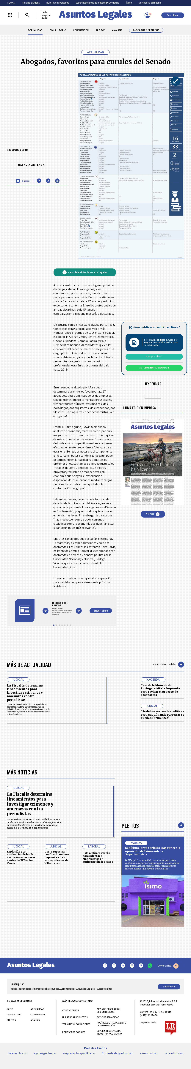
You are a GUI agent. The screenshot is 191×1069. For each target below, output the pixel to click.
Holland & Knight (31, 2)
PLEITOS (100, 30)
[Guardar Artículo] (23, 180)
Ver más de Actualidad (168, 665)
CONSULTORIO (57, 30)
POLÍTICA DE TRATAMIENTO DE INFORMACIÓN (111, 1024)
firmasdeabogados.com (117, 1053)
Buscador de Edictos (146, 30)
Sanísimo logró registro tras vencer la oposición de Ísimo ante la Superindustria (152, 851)
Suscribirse (173, 15)
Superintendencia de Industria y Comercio (97, 2)
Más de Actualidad (29, 664)
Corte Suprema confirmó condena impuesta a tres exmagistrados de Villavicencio (57, 857)
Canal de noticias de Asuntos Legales (84, 272)
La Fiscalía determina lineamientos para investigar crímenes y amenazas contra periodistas (25, 693)
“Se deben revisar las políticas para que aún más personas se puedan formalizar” (162, 714)
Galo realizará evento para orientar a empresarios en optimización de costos (97, 858)
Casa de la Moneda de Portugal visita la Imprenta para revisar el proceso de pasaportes (160, 690)
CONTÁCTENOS (70, 1010)
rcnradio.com (174, 1053)
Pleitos (130, 825)
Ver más (152, 514)
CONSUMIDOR (81, 30)
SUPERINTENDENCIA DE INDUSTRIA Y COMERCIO (109, 1032)
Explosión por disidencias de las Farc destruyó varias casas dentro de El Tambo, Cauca (21, 857)
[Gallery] (62, 608)
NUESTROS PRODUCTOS (75, 1017)
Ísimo (129, 2)
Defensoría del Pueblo (150, 2)
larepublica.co (17, 1053)
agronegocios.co (45, 1053)
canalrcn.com (149, 1053)
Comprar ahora (154, 356)
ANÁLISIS (117, 30)
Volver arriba (168, 966)
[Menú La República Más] (10, 15)
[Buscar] (27, 15)
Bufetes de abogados (57, 2)
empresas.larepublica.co (79, 1053)
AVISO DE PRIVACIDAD (108, 1017)
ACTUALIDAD (35, 30)
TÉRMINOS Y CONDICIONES (76, 1024)
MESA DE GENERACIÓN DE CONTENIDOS (108, 1010)
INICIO (10, 1009)
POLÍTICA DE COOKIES (73, 1032)
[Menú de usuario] (147, 15)
